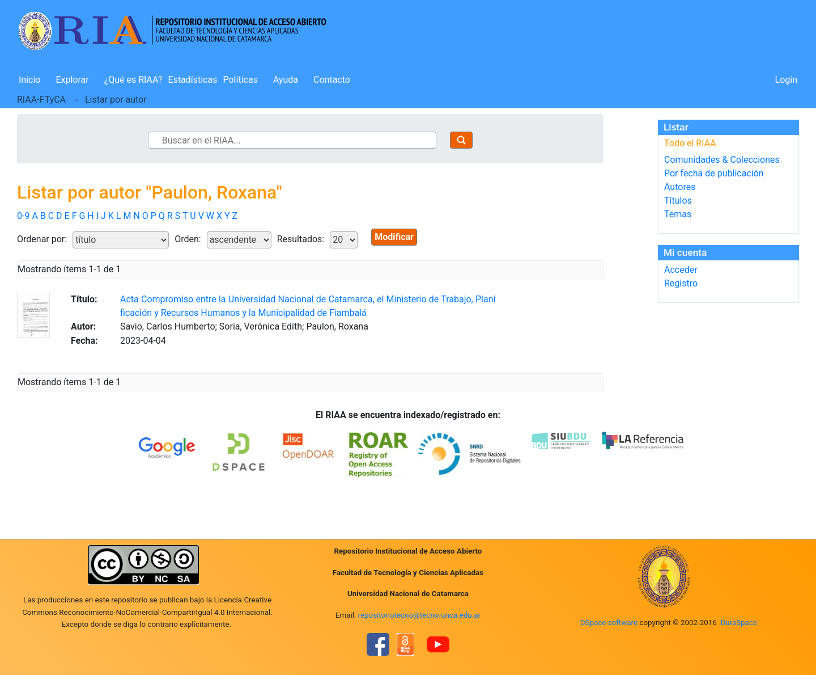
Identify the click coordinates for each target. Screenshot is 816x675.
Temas (677, 214)
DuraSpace (738, 622)
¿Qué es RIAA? (133, 79)
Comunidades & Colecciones (722, 159)
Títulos (678, 200)
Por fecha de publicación (714, 173)
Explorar (72, 79)
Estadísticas (193, 79)
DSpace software (609, 622)
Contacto (331, 79)
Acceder (681, 269)
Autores (679, 187)
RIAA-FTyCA (41, 99)
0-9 (23, 215)
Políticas (240, 79)
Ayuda (285, 79)
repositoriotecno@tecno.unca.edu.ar (419, 615)
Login (786, 79)
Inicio (29, 79)
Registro (681, 283)
